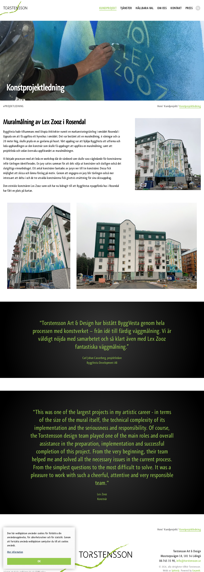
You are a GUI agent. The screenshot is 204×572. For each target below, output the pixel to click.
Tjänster (126, 8)
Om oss (162, 8)
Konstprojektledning (190, 106)
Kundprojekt (108, 8)
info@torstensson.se (188, 561)
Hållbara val (144, 8)
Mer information (15, 552)
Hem (159, 106)
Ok (39, 561)
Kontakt (176, 8)
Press (189, 8)
